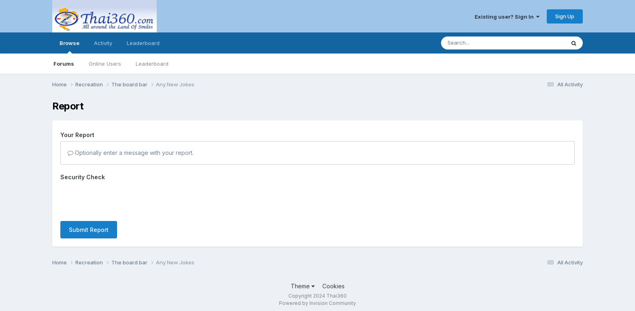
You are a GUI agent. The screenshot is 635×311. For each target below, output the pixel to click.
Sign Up (564, 16)
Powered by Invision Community (317, 303)
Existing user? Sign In (507, 16)
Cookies (333, 286)
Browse (69, 47)
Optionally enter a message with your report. (131, 152)
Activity (103, 43)
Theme (303, 286)
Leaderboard (152, 63)
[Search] (481, 42)
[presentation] (121, 199)
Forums (63, 63)
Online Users (105, 63)
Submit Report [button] (89, 229)
